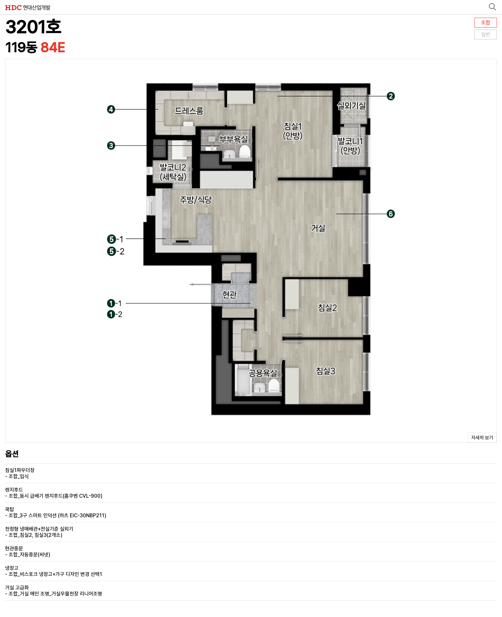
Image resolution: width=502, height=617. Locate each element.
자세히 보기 (482, 438)
